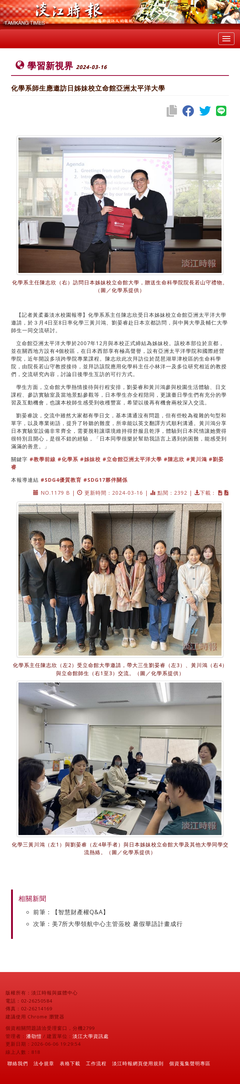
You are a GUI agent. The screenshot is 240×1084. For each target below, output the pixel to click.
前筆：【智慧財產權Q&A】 (71, 912)
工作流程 (96, 1063)
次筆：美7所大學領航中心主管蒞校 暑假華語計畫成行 (108, 924)
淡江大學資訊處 (91, 1036)
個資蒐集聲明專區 (190, 1063)
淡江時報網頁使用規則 (138, 1063)
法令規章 (44, 1063)
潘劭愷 (34, 1036)
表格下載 (70, 1063)
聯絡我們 (17, 1063)
